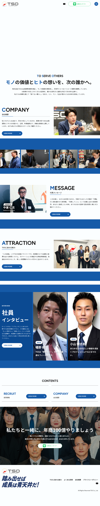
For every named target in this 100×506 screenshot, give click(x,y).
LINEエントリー (50, 457)
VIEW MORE (8, 133)
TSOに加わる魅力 (56, 491)
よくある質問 (68, 491)
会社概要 (78, 491)
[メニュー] (96, 4)
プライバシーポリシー (90, 491)
